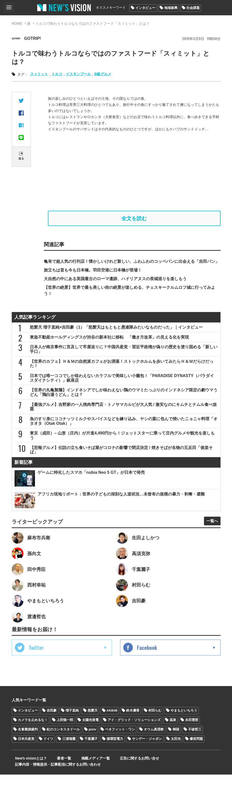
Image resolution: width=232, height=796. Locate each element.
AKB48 (112, 732)
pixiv (92, 751)
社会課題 (193, 8)
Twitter (36, 669)
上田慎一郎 (65, 741)
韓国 (176, 751)
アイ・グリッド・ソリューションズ (134, 741)
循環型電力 (115, 760)
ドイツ (48, 760)
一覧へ (210, 537)
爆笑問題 (196, 760)
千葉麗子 (91, 760)
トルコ (56, 74)
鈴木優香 (132, 732)
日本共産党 (26, 760)
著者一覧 (56, 780)
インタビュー (145, 8)
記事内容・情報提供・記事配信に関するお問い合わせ (54, 786)
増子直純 (72, 732)
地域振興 (170, 8)
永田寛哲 (191, 741)
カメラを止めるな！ (33, 741)
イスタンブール (78, 74)
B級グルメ (102, 74)
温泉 (173, 741)
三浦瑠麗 (68, 760)
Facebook (147, 669)
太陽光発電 (90, 741)
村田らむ (155, 732)
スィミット (39, 74)
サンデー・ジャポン (147, 760)
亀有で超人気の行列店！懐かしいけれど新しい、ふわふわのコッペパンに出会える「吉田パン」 (131, 263)
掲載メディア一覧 (82, 780)
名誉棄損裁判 (28, 751)
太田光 (176, 760)
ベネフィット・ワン (120, 751)
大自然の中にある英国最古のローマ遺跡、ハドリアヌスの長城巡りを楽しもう (115, 281)
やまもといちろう (184, 732)
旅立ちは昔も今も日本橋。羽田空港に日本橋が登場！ (93, 272)
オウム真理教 (154, 751)
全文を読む (134, 219)
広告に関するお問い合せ (121, 780)
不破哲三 (194, 751)
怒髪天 (93, 732)
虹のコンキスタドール (63, 751)
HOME (17, 23)
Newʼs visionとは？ (28, 780)
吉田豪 (52, 732)
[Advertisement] (134, 171)
